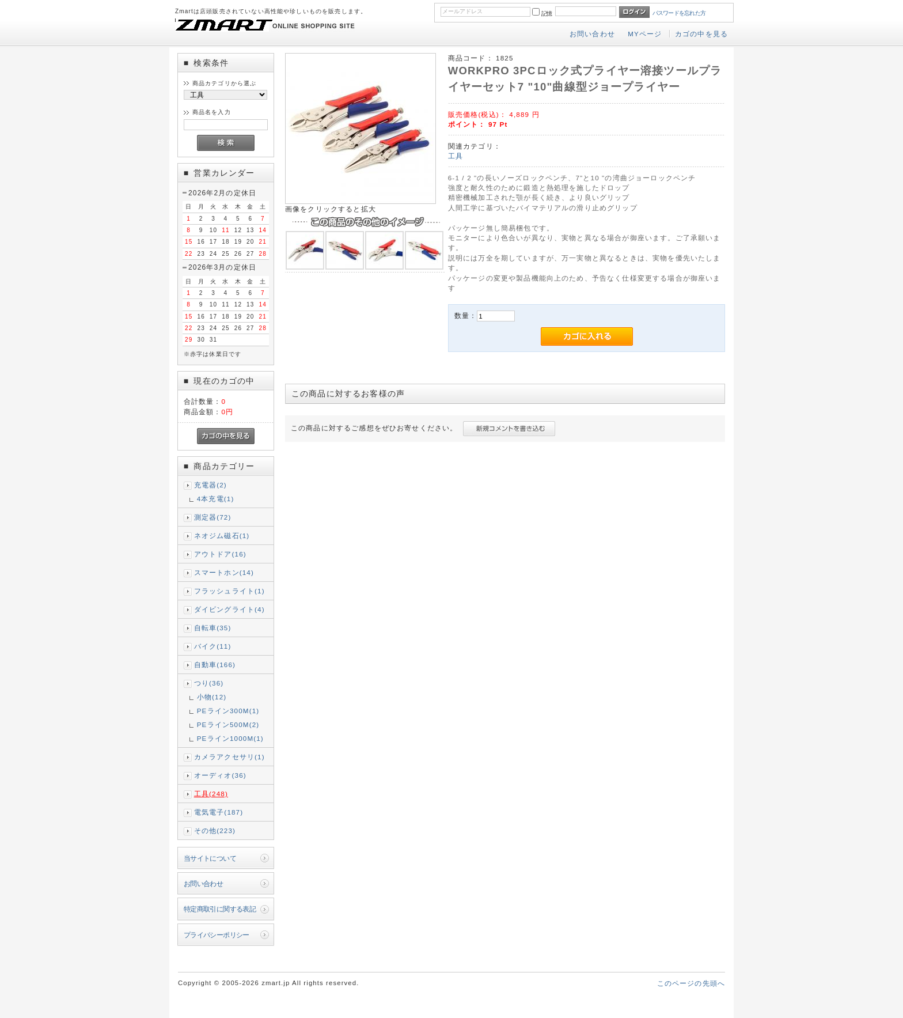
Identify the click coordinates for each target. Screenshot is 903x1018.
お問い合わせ (592, 33)
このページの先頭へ (691, 983)
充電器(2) (210, 485)
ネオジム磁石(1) (222, 535)
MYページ (645, 33)
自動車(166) (215, 664)
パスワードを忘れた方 (679, 13)
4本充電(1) (215, 498)
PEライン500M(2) (228, 724)
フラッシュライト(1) (229, 591)
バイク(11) (213, 646)
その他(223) (215, 830)
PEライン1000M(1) (230, 738)
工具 (455, 156)
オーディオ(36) (220, 775)
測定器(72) (213, 517)
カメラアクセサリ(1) (229, 756)
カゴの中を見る (701, 33)
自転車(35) (213, 627)
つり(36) (209, 683)
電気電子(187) (219, 812)
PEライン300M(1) (228, 710)
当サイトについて (210, 858)
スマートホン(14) (224, 572)
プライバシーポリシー (216, 934)
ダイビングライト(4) (229, 609)
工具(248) (211, 793)
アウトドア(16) (220, 554)
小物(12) (212, 697)
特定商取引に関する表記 (220, 909)
